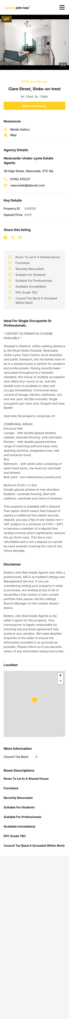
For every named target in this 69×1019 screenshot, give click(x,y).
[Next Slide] (65, 42)
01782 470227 (20, 179)
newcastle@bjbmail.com (27, 185)
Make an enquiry (34, 106)
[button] (34, 42)
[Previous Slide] (4, 42)
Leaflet (61, 736)
